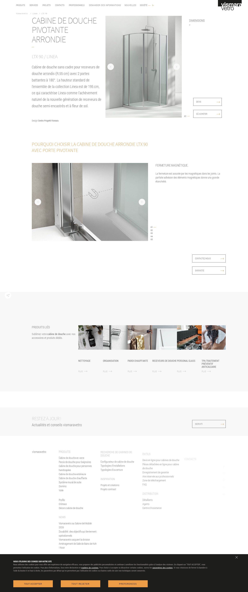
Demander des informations (105, 5)
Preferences (128, 584)
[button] (8, 295)
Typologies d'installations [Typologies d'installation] (113, 475)
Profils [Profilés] (62, 503)
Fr (153, 5)
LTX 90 (44, 13)
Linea (35, 13)
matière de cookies (89, 568)
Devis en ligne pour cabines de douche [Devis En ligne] (161, 473)
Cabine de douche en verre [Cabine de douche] (71, 461)
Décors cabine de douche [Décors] (71, 511)
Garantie (209, 270)
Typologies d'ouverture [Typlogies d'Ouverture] (112, 479)
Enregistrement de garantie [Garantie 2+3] (156, 485)
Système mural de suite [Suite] (70, 485)
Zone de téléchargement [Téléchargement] (154, 493)
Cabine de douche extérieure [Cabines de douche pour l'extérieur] (72, 477)
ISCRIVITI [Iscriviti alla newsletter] (202, 423)
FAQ (145, 497)
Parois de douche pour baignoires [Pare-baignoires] (75, 465)
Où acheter (208, 113)
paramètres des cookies (162, 568)
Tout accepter (33, 584)
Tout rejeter (80, 584)
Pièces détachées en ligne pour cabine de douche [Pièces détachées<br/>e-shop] (161, 479)
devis (208, 101)
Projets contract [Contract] (108, 499)
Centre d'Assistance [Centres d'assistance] (152, 521)
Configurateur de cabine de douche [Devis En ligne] (117, 471)
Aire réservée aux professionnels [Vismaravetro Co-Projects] (158, 489)
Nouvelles (130, 5)
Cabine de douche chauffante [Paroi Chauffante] (73, 481)
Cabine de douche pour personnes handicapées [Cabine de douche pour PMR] (75, 471)
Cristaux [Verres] (63, 507)
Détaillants (148, 513)
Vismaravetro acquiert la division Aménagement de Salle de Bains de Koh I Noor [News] (78, 547)
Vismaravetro (22, 13)
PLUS (82, 371)
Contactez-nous (209, 258)
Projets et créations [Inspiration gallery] (110, 495)
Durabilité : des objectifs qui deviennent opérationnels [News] (77, 537)
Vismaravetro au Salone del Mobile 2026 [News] (75, 529)
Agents (146, 517)
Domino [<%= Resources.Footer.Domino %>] (62, 489)
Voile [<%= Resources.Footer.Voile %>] (61, 493)
